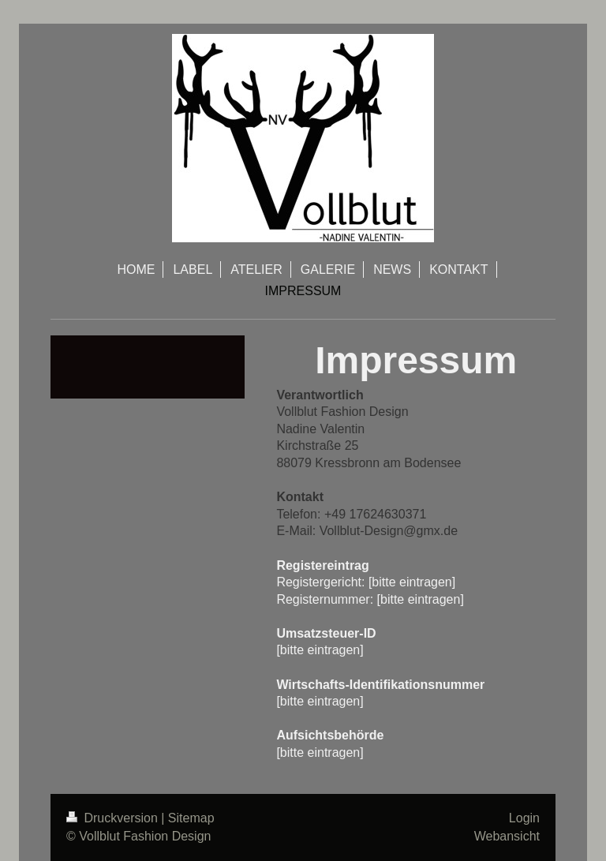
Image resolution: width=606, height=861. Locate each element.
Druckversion (113, 818)
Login (524, 818)
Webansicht (507, 836)
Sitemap (191, 818)
